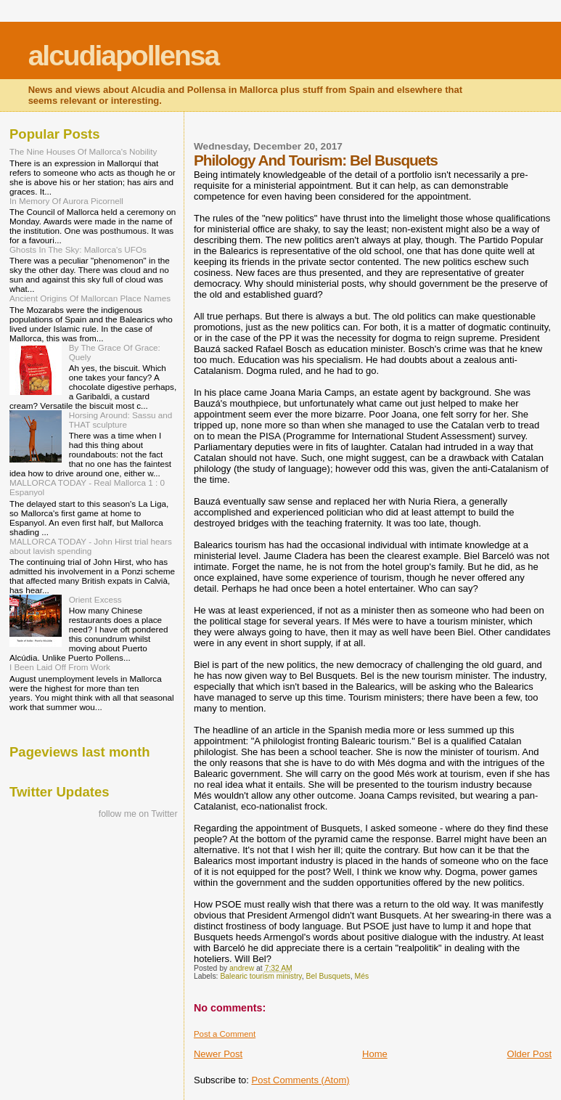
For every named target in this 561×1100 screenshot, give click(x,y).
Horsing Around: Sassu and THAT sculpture (121, 419)
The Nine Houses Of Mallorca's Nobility (83, 151)
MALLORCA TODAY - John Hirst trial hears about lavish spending (90, 546)
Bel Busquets (328, 976)
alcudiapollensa (123, 55)
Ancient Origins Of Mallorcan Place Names (90, 298)
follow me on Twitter (138, 814)
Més (362, 976)
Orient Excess (95, 599)
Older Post (529, 1053)
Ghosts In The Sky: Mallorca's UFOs (78, 249)
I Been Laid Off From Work (59, 667)
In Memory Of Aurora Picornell (66, 200)
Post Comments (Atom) (300, 1080)
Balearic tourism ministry (260, 976)
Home (375, 1053)
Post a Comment (224, 1034)
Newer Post (218, 1053)
